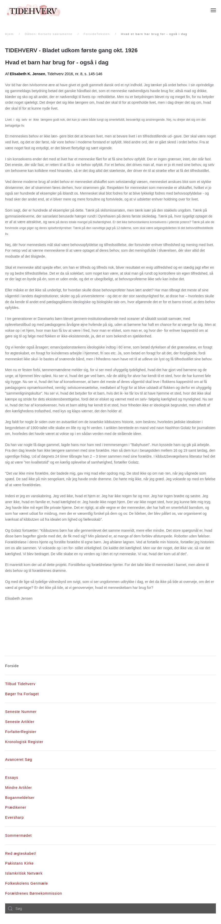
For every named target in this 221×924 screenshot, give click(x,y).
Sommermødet (18, 835)
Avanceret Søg (18, 759)
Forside (12, 666)
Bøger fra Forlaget (22, 694)
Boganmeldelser (20, 798)
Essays (11, 777)
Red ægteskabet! (20, 853)
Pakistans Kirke (19, 863)
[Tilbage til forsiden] (33, 10)
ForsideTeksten (97, 34)
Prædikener (15, 807)
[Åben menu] (213, 10)
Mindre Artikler (18, 788)
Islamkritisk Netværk (24, 873)
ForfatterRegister (20, 732)
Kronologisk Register (24, 742)
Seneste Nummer (21, 712)
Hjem (9, 34)
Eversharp (14, 817)
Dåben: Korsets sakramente (49, 34)
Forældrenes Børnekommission (33, 893)
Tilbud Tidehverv (20, 684)
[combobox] (110, 908)
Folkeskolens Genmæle (26, 883)
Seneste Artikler (19, 722)
